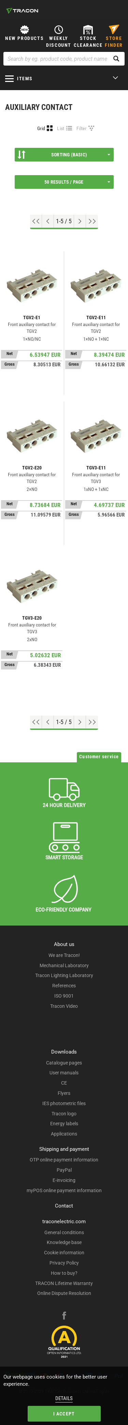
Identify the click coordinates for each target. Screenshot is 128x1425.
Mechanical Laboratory (64, 965)
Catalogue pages (64, 1063)
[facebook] (64, 1316)
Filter (81, 128)
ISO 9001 (64, 996)
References (64, 985)
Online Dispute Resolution (64, 1293)
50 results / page (77, 182)
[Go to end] (92, 221)
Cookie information (64, 1252)
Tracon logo (64, 1113)
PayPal (64, 1170)
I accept (64, 1413)
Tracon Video (64, 1006)
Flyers (64, 1093)
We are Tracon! (64, 955)
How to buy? (64, 1273)
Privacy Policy (64, 1263)
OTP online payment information (64, 1159)
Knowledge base (64, 1242)
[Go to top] (36, 221)
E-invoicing (64, 1180)
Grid (41, 128)
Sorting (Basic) (63, 155)
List (60, 128)
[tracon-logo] (22, 10)
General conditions (64, 1232)
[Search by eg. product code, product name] (64, 59)
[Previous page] (48, 221)
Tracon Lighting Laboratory (64, 975)
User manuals (64, 1072)
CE (64, 1083)
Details (64, 1398)
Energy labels (64, 1123)
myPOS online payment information (64, 1190)
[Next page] (80, 221)
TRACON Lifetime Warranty (64, 1283)
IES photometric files (64, 1103)
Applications (64, 1134)
